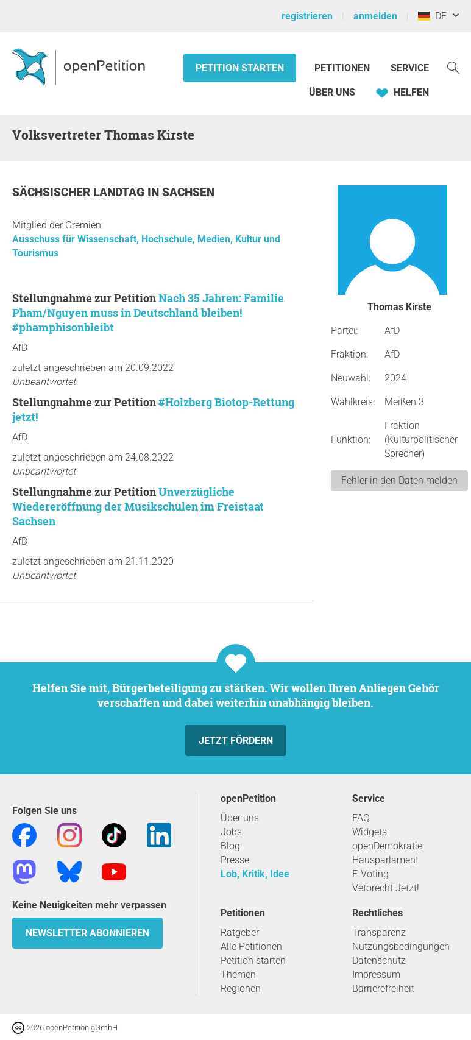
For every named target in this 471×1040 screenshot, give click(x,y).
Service (410, 68)
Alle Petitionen (251, 946)
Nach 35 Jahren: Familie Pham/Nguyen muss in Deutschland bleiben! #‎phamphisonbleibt (148, 312)
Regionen (241, 988)
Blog (230, 846)
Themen (238, 974)
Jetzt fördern (236, 740)
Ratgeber (240, 932)
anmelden (375, 16)
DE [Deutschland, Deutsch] (432, 16)
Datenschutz (379, 960)
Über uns (240, 818)
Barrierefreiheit (383, 988)
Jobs (231, 832)
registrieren (307, 16)
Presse (235, 860)
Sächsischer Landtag (79, 192)
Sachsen (188, 192)
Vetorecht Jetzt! (385, 888)
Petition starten (240, 68)
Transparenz (379, 932)
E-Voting (370, 874)
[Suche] (453, 67)
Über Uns (332, 92)
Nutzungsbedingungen (401, 946)
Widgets (369, 832)
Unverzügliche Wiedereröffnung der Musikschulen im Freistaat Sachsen (138, 506)
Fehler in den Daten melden (399, 480)
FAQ (361, 818)
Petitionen (343, 68)
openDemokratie (387, 846)
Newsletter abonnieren (87, 933)
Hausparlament (385, 860)
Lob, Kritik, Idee (255, 874)
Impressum (376, 974)
